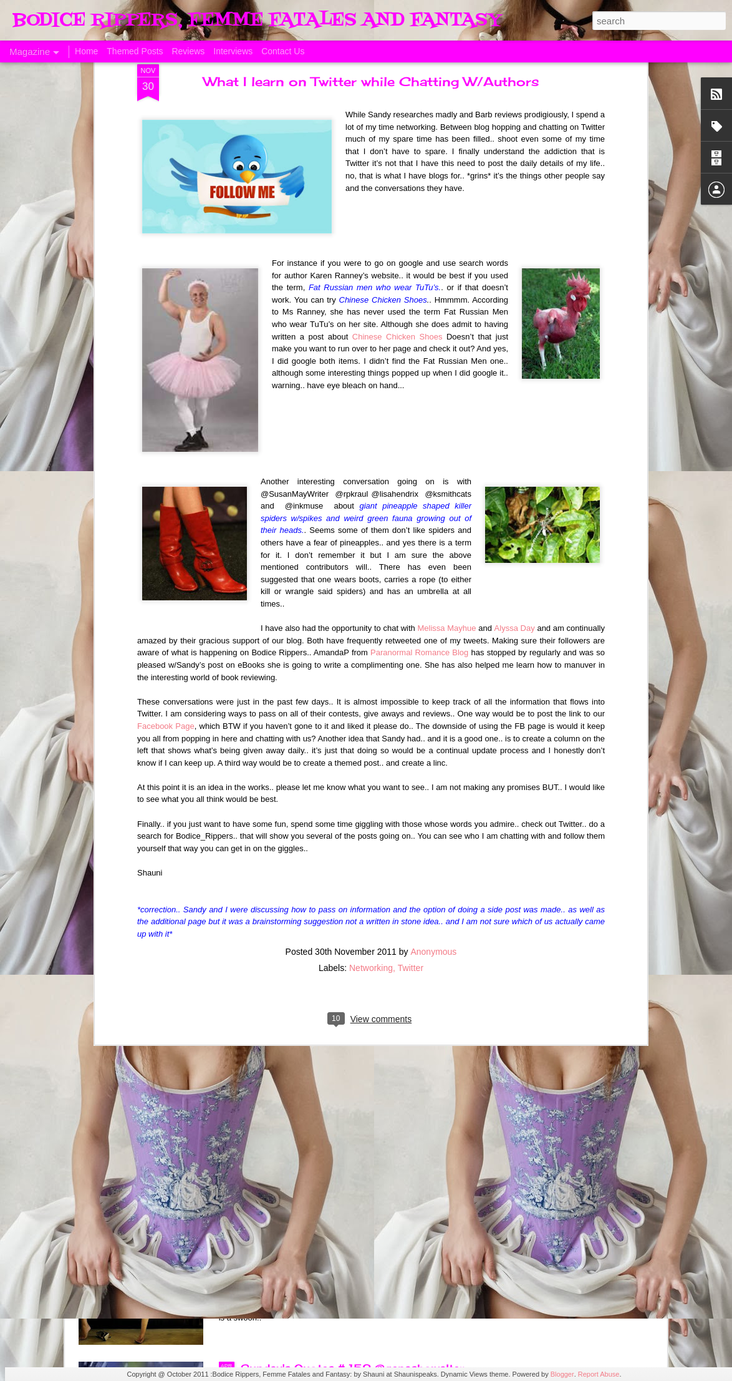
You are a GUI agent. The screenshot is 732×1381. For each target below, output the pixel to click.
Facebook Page (166, 455)
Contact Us (282, 51)
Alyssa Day (514, 358)
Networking (371, 697)
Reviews (188, 51)
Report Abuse (599, 1374)
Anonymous (433, 681)
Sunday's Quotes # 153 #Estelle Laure (347, 1084)
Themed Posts (135, 51)
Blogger (562, 1374)
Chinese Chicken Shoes (397, 66)
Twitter (410, 697)
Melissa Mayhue (447, 358)
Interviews (233, 51)
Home (86, 51)
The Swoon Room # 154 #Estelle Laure (349, 943)
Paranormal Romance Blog (419, 382)
